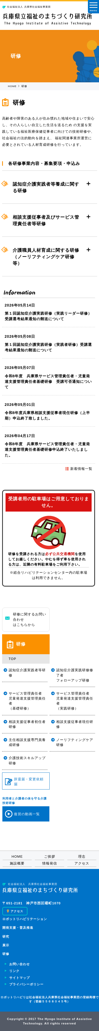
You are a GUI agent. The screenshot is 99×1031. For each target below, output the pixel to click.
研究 (5, 936)
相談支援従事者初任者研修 (27, 724)
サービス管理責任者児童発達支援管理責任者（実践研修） (74, 701)
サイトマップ (19, 977)
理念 (82, 856)
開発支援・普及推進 (17, 928)
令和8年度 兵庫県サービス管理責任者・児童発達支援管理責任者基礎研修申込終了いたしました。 (47, 449)
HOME (12, 86)
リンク (14, 971)
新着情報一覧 (78, 469)
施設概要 (17, 863)
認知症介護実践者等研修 (27, 672)
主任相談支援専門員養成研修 (27, 742)
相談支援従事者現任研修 (74, 724)
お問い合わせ (19, 964)
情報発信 (49, 863)
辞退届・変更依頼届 (24, 781)
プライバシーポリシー (26, 984)
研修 (5, 954)
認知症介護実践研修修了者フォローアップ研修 (74, 675)
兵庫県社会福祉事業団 (26, 7)
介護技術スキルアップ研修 (27, 760)
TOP (12, 659)
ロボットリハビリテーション (24, 919)
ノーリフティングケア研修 (74, 742)
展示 (5, 945)
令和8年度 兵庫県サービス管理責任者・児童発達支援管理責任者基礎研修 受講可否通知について (48, 381)
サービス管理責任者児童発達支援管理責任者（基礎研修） (27, 701)
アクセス (81, 863)
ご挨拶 (49, 856)
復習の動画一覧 (22, 814)
